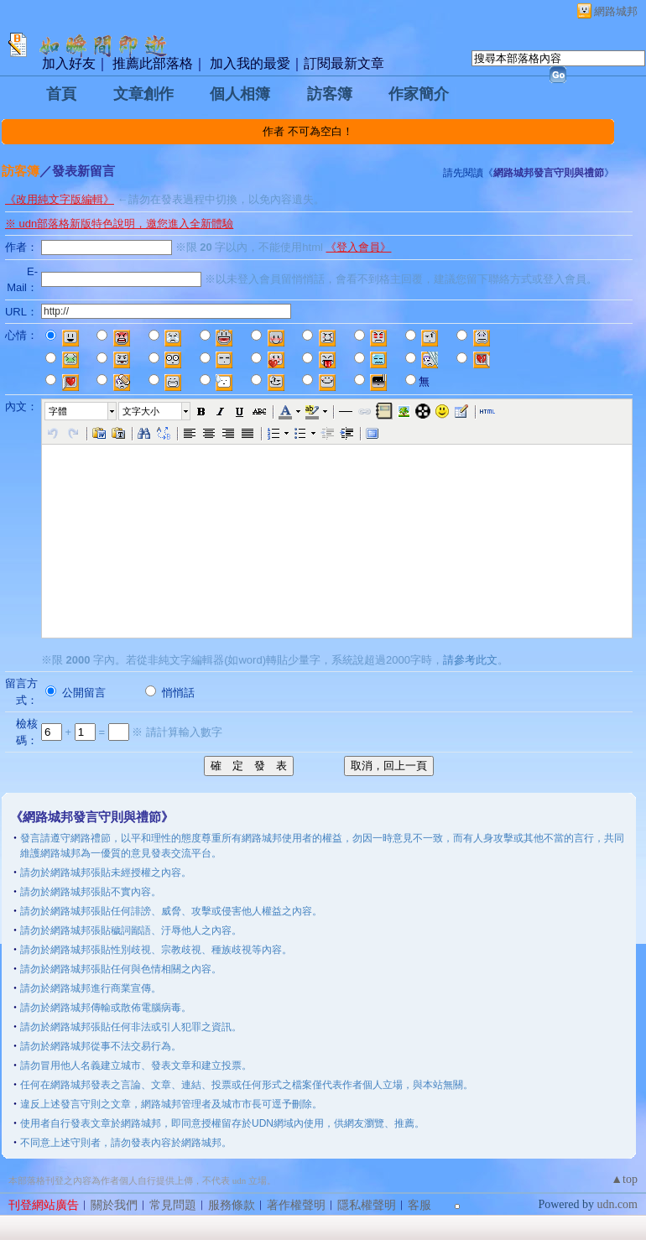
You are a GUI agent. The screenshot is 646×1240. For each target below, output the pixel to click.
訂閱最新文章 (344, 63)
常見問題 (172, 1205)
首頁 (61, 94)
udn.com (617, 1204)
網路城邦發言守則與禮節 (548, 173)
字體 (58, 411)
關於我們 (114, 1205)
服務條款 (231, 1205)
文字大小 (140, 411)
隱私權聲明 (366, 1205)
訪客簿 (329, 94)
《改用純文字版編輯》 (59, 199)
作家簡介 (418, 94)
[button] (81, 411)
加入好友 (69, 63)
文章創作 (143, 94)
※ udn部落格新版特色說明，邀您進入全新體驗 (119, 223)
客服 (419, 1205)
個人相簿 (240, 94)
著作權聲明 (296, 1205)
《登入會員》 (358, 247)
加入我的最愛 (250, 63)
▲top (624, 1179)
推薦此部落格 (152, 63)
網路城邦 (616, 11)
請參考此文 (470, 660)
